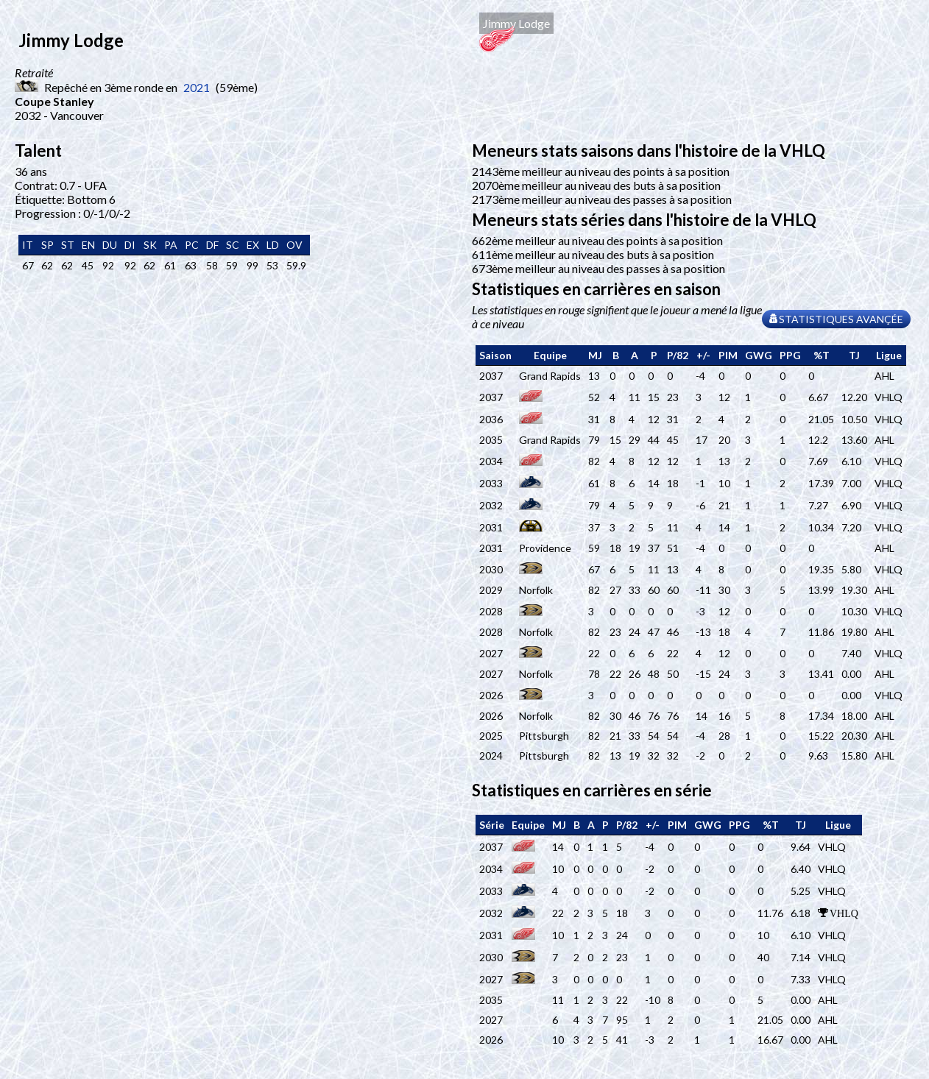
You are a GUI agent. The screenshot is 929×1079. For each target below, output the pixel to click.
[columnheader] (495, 355)
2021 (196, 87)
